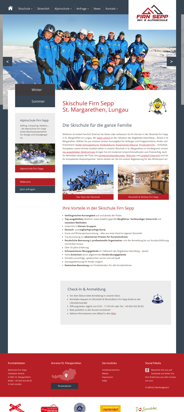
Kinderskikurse (107, 144)
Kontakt (112, 8)
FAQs (113, 313)
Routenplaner (64, 385)
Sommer (38, 101)
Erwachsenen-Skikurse (127, 144)
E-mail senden (15, 384)
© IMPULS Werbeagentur (157, 387)
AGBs (104, 380)
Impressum (107, 377)
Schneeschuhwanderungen (111, 155)
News (97, 8)
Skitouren (131, 155)
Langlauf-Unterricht (150, 155)
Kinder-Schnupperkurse (87, 144)
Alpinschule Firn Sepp (31, 168)
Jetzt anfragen (27, 189)
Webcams (25, 181)
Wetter (105, 373)
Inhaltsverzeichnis (111, 370)
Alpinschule (63, 8)
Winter (37, 89)
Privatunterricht (147, 144)
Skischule (25, 8)
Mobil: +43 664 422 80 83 (20, 380)
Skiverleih (43, 8)
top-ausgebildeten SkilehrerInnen (79, 152)
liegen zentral (103, 137)
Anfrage (82, 8)
